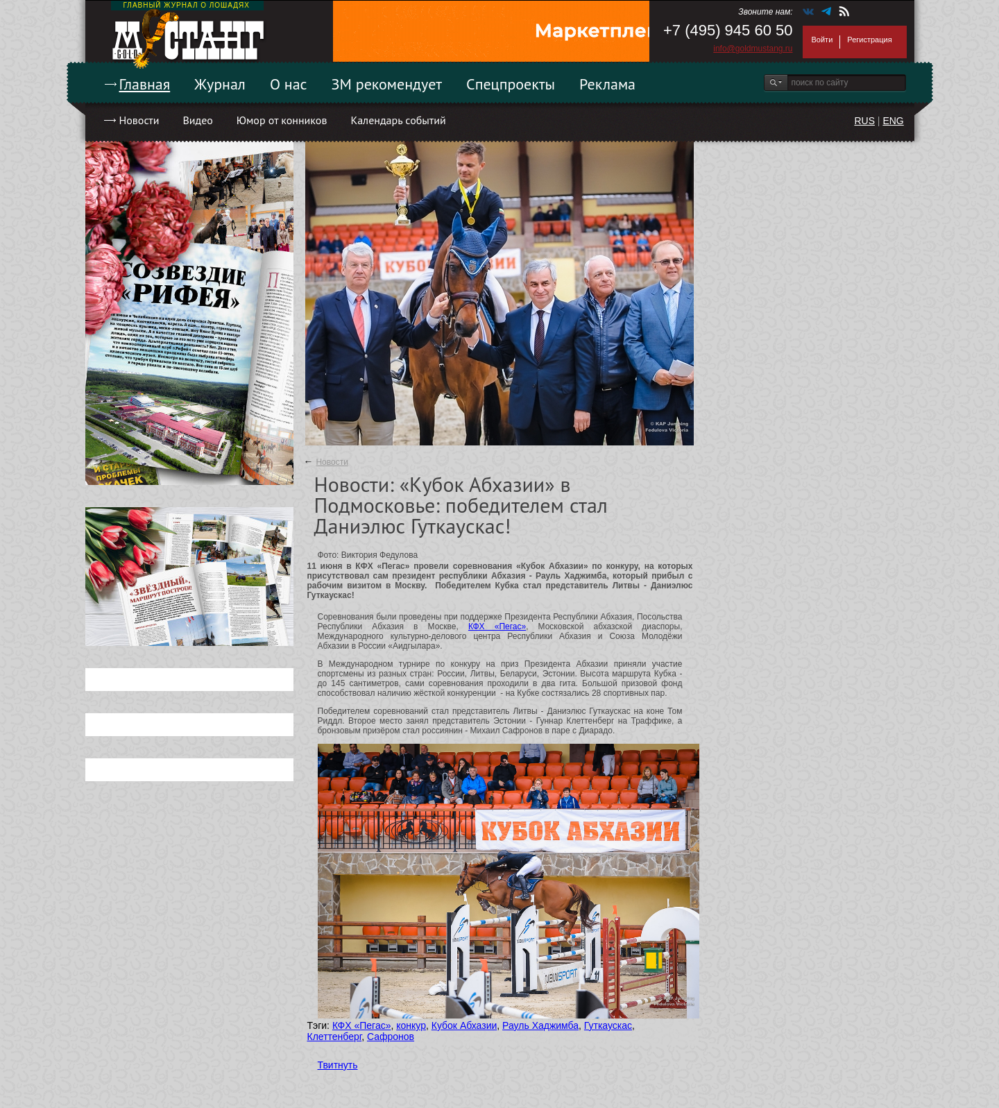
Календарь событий (397, 120)
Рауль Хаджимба (540, 1025)
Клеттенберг (334, 1036)
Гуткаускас (608, 1025)
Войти (822, 39)
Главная (145, 84)
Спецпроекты (510, 84)
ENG (892, 120)
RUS (864, 120)
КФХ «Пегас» (497, 626)
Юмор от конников (282, 120)
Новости (139, 120)
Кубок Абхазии (464, 1025)
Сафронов (390, 1036)
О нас (288, 84)
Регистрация (869, 39)
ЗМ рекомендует (387, 84)
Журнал (220, 84)
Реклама (607, 84)
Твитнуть (338, 1065)
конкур (411, 1025)
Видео (197, 120)
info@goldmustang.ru (752, 48)
